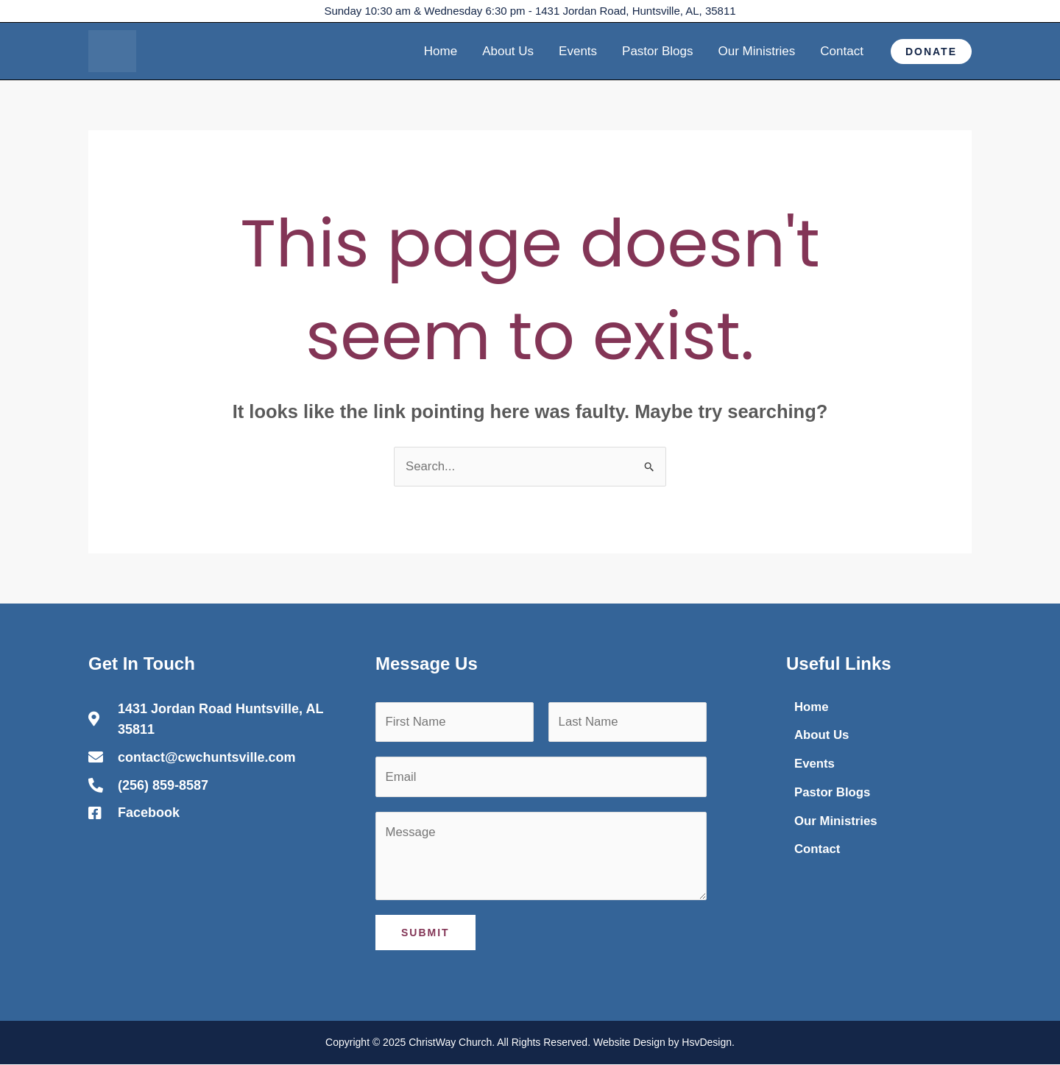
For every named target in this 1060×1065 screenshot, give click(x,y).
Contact (841, 51)
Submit (425, 934)
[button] (931, 51)
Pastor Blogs (657, 51)
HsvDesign (707, 1044)
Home (440, 51)
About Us (508, 51)
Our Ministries (756, 51)
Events (578, 51)
